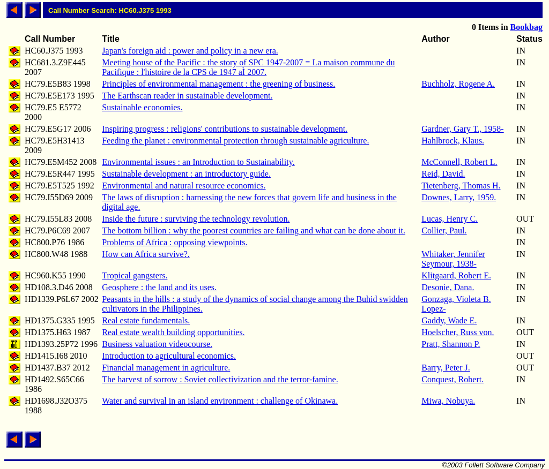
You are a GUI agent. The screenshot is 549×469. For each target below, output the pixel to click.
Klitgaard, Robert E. (456, 275)
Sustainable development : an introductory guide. (186, 173)
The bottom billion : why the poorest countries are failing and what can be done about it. (253, 230)
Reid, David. (443, 173)
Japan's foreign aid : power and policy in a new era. (190, 50)
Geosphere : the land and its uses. (159, 287)
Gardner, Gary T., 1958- (462, 128)
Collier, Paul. (443, 230)
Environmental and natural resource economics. (183, 185)
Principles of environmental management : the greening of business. (218, 83)
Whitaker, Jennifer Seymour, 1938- (453, 258)
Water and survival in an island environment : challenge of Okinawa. (220, 400)
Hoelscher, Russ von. (457, 332)
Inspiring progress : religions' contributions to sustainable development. (224, 128)
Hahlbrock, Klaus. (452, 140)
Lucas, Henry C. (449, 218)
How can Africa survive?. (146, 254)
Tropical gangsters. (134, 275)
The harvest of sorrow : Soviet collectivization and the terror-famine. (220, 379)
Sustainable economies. (142, 107)
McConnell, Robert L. (459, 162)
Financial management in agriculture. (166, 367)
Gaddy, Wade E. (449, 320)
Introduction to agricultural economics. (169, 355)
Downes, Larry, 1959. (458, 197)
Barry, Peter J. (445, 367)
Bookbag (526, 27)
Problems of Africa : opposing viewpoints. (174, 242)
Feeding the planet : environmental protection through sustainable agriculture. (235, 140)
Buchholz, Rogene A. (458, 83)
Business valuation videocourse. (157, 344)
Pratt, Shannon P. (450, 344)
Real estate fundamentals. (146, 320)
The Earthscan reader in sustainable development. (187, 95)
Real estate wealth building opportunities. (173, 332)
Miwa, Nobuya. (448, 400)
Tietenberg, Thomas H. (460, 185)
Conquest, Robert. (452, 379)
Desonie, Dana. (447, 287)
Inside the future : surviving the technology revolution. (196, 218)
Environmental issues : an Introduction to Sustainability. (198, 162)
